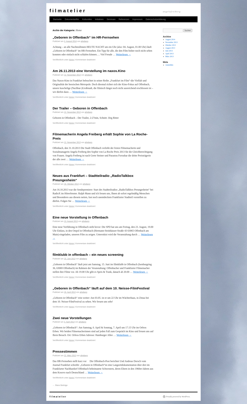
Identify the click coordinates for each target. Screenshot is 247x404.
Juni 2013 (169, 51)
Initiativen (99, 19)
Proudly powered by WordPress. (178, 397)
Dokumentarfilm (72, 19)
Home (71, 60)
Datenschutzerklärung (156, 19)
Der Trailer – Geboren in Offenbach (80, 108)
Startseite (57, 19)
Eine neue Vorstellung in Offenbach (80, 217)
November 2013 (171, 42)
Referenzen (124, 19)
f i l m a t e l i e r (67, 10)
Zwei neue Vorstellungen (72, 318)
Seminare (111, 19)
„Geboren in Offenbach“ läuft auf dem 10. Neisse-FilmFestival (101, 288)
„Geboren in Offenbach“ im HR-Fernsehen (86, 37)
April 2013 (169, 54)
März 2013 (169, 56)
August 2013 (170, 48)
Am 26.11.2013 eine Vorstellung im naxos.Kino (89, 71)
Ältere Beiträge (60, 385)
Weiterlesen (123, 54)
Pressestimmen (65, 351)
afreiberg (84, 41)
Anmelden (169, 65)
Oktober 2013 (170, 45)
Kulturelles (87, 19)
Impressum (137, 19)
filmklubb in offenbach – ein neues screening (88, 254)
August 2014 (170, 39)
